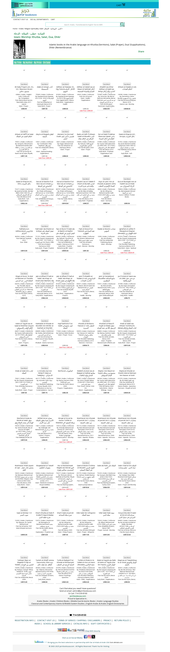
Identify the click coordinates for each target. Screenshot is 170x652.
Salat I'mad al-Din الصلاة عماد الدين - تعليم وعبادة (127, 466)
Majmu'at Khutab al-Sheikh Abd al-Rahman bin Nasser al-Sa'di (127, 373)
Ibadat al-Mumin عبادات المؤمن (106, 230)
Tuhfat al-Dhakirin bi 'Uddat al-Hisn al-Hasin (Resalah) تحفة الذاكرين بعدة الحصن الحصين (86, 563)
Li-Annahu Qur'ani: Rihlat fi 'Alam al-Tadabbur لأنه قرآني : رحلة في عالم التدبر (44, 374)
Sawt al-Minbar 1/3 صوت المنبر (24, 514)
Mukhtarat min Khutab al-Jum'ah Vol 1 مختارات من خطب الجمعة (86, 420)
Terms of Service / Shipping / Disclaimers (79, 620)
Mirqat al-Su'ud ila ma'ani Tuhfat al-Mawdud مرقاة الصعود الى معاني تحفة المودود (65, 421)
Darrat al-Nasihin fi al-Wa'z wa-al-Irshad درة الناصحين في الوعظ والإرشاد (44, 184)
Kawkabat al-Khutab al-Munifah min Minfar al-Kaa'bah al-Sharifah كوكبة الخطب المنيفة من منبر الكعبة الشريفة (45, 327)
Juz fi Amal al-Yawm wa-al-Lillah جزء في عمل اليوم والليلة (127, 278)
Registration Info (24, 620)
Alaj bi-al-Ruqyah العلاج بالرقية (44, 135)
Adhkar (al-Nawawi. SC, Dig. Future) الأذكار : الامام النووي (65, 89)
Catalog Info (81, 623)
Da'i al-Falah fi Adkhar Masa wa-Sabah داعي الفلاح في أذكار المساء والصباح (106, 137)
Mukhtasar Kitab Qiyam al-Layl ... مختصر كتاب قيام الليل (24, 467)
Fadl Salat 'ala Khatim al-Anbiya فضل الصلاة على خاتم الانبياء (44, 231)
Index (37, 623)
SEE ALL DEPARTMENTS (39, 19)
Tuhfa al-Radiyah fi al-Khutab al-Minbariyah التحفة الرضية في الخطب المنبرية (65, 563)
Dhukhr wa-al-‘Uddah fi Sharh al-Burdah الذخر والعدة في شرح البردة (86, 183)
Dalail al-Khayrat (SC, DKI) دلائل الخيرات (24, 182)
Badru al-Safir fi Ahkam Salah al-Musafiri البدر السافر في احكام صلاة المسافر (86, 137)
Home (15, 29)
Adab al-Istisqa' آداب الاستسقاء (44, 88)
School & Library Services (56, 623)
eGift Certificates (100, 623)
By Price (37, 62)
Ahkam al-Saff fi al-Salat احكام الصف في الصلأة (24, 135)
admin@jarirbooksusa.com (84, 591)
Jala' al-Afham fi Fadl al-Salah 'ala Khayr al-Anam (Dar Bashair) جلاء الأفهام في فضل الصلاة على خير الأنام (44, 280)
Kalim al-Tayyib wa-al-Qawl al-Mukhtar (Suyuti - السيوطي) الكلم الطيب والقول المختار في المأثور (24, 326)
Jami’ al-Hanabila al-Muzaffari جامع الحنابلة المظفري (106, 278)
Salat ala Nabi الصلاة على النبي (106, 466)
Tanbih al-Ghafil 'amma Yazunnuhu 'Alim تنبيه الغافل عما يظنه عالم (45, 562)
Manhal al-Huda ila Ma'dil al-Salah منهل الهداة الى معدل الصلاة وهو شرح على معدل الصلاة (24, 421)
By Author (27, 62)
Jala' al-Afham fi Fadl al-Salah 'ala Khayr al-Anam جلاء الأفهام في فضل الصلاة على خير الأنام (65, 279)
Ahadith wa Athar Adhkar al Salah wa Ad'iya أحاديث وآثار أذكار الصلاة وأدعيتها (106, 90)
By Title (17, 62)
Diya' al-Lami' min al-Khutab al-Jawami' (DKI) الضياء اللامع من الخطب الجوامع (106, 184)
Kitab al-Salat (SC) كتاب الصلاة (24, 372)
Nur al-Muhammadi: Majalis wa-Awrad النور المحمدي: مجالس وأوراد (65, 467)
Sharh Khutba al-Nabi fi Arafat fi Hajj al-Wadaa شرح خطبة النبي (45, 515)
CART (120, 5)
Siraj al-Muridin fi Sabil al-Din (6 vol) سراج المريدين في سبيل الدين (127, 515)
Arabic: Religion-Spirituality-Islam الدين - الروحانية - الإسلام (40, 29)
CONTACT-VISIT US (20, 19)
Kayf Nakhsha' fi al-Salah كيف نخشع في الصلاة (65, 325)
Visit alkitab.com (116, 642)
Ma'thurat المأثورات (65, 371)
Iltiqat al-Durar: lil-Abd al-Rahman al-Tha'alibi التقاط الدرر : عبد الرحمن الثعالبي (24, 279)
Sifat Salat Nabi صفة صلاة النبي (106, 514)
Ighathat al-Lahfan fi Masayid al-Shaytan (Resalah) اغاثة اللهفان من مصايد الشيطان (127, 232)
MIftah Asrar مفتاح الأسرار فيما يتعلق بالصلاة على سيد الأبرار (44, 420)
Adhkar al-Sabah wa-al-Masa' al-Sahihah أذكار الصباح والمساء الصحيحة (86, 89)
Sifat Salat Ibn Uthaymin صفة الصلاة (85, 514)
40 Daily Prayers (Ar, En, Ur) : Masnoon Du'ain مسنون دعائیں (24, 89)
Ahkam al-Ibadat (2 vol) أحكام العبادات (127, 88)
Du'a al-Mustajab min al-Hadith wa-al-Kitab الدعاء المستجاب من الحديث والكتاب (127, 184)
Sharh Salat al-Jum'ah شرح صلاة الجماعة (65, 514)
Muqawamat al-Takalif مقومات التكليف (44, 466)
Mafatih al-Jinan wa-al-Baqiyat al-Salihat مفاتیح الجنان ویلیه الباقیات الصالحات (86, 374)
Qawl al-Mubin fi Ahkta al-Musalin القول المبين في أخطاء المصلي (86, 467)
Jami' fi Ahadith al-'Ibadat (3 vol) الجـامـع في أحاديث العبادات (86, 278)
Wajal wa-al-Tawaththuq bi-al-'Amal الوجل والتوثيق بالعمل (127, 562)
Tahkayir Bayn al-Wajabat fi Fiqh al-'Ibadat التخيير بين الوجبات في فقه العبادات (24, 563)
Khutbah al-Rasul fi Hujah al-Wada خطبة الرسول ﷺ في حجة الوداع (106, 325)
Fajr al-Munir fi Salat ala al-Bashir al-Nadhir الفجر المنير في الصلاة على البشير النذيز (65, 232)
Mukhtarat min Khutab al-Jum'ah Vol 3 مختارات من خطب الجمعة (127, 420)
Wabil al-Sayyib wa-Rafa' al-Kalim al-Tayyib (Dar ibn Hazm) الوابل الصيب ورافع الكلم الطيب (106, 563)
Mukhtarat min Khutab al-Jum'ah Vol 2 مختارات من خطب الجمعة (107, 420)
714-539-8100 (81, 593)
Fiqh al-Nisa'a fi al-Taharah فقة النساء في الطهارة (86, 231)
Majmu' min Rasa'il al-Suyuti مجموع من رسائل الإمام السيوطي (106, 373)
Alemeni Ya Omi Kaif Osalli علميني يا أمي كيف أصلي (65, 136)
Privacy (107, 620)
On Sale (46, 62)
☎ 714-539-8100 (77, 615)
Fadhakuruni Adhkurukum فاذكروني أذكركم (24, 231)
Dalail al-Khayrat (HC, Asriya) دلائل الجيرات (127, 135)
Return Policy (121, 620)
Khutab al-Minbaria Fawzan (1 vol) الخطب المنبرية (86, 325)
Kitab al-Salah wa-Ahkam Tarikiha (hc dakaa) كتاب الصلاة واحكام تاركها (127, 326)
